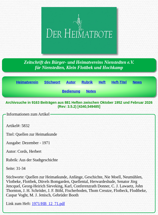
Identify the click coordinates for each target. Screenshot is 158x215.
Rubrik (87, 82)
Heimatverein (27, 82)
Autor (70, 82)
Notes (91, 91)
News (137, 82)
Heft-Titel (119, 82)
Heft (102, 82)
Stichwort (52, 82)
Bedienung (71, 91)
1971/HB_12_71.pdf (48, 203)
